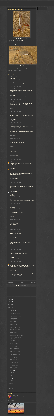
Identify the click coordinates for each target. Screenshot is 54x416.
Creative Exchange (14, 71)
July (11, 375)
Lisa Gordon (12, 237)
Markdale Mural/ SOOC (14, 332)
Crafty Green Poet (13, 130)
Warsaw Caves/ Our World (15, 329)
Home (22, 282)
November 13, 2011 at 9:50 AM (15, 138)
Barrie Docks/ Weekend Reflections (16, 364)
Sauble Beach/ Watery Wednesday (16, 356)
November (12, 310)
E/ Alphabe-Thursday (14, 315)
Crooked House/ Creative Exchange (16, 330)
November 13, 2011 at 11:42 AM (15, 159)
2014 (10, 302)
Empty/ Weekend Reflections (15, 349)
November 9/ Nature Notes (15, 354)
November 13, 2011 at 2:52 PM (15, 182)
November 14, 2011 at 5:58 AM (15, 219)
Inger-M (11, 199)
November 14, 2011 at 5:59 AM (15, 229)
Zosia (11, 216)
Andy (11, 101)
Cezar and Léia (12, 155)
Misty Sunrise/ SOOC (14, 360)
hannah (11, 263)
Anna (11, 257)
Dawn (11, 205)
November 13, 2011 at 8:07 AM (15, 116)
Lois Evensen (12, 178)
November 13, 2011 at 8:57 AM (15, 133)
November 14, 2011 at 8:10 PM (15, 268)
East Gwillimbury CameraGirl (17, 3)
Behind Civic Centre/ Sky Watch (16, 337)
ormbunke (12, 119)
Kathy (11, 113)
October (11, 370)
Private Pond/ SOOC (13, 321)
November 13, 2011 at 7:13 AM (15, 86)
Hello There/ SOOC (13, 346)
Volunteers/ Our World (14, 357)
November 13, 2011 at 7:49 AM (15, 111)
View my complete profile (12, 400)
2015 (10, 301)
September (12, 372)
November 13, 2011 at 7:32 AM (15, 99)
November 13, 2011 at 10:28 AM (15, 152)
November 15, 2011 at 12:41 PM (15, 275)
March (11, 381)
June (11, 377)
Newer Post (10, 282)
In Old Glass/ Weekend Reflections (16, 335)
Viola (11, 146)
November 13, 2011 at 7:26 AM (15, 92)
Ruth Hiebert (12, 88)
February (12, 383)
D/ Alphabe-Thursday (14, 311)
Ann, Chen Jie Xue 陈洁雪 (15, 231)
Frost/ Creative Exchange (14, 359)
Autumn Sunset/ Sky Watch (15, 351)
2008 (10, 390)
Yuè (10, 211)
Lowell (11, 168)
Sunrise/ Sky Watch (13, 324)
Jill (10, 108)
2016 (10, 299)
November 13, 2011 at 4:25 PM (15, 196)
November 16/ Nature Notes (15, 340)
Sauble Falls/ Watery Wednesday (16, 316)
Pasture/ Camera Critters (14, 362)
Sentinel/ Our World (13, 318)
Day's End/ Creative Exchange (15, 319)
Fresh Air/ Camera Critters (14, 348)
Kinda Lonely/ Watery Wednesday (16, 327)
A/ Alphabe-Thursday (14, 367)
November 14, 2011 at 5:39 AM (15, 214)
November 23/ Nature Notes (15, 326)
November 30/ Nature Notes (15, 313)
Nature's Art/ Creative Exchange (16, 345)
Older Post (33, 282)
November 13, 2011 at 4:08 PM (15, 189)
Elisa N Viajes (12, 191)
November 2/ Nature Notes (15, 368)
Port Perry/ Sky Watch (14, 365)
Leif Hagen (12, 184)
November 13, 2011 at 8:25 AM (15, 127)
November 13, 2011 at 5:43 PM (15, 208)
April (11, 380)
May (11, 378)
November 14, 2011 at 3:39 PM (15, 249)
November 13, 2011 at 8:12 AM (15, 122)
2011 (10, 307)
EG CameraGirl (15, 395)
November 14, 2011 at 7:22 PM (15, 261)
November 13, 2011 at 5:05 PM (15, 203)
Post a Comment (12, 278)
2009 (10, 388)
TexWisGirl (12, 135)
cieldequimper (12, 76)
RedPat (11, 161)
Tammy (11, 95)
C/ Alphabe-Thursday (14, 338)
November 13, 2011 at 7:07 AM (15, 79)
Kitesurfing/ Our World (14, 343)
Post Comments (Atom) (24, 285)
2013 (10, 304)
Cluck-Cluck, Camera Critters (15, 334)
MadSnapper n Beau (14, 82)
